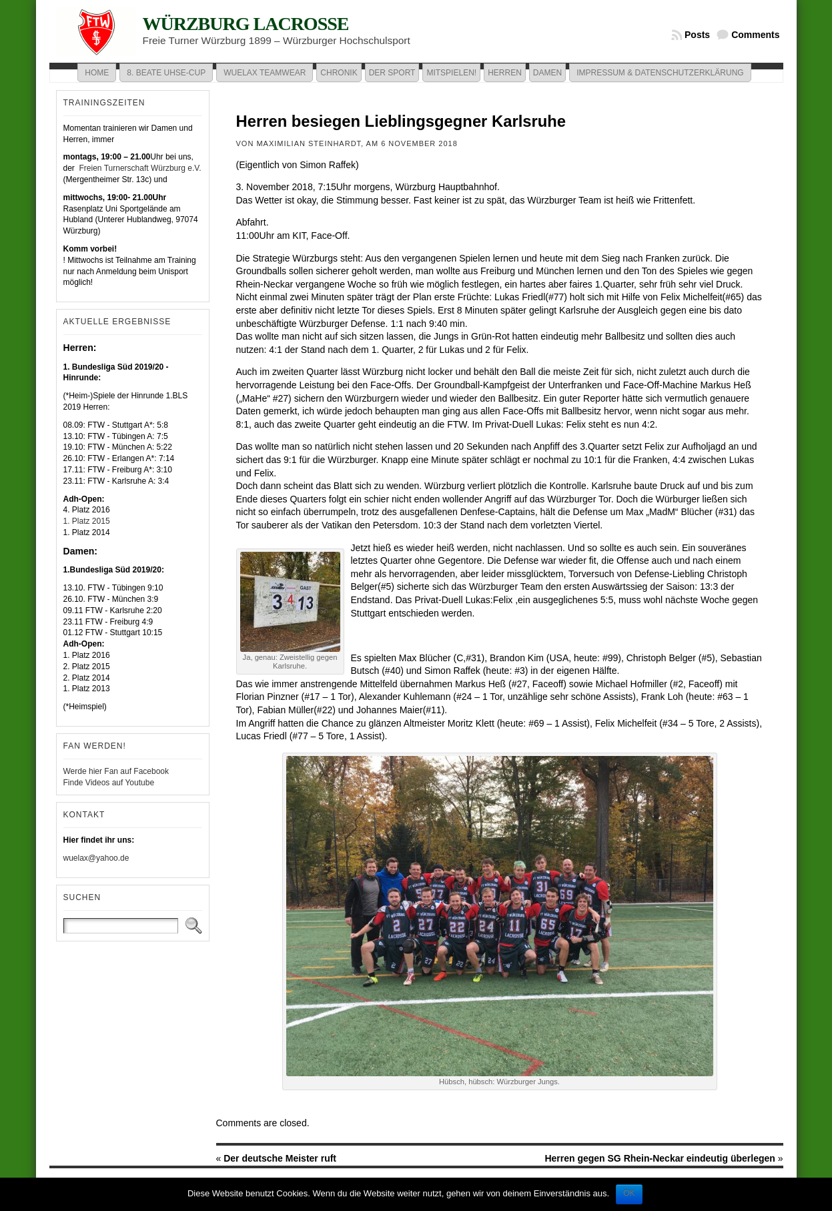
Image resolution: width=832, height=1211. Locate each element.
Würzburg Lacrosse (246, 23)
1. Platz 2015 (86, 521)
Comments (755, 34)
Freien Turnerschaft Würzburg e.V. (139, 168)
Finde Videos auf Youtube (109, 782)
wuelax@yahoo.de (96, 858)
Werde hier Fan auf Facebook (116, 771)
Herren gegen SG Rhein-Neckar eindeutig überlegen (659, 1158)
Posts (697, 34)
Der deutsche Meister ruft (280, 1158)
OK (629, 1193)
